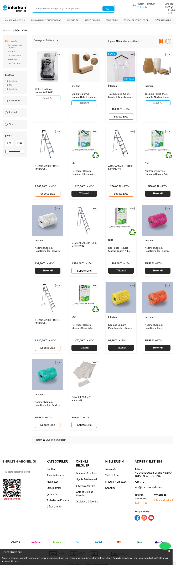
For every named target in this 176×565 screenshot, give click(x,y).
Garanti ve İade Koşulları (84, 493)
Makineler (73, 20)
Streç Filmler (92, 20)
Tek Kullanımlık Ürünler (15, 46)
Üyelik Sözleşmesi (86, 479)
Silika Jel (12, 51)
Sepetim (110, 488)
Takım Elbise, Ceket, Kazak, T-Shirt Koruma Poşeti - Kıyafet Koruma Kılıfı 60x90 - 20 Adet (120, 95)
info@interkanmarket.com (149, 487)
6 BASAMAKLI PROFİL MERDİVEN (47, 322)
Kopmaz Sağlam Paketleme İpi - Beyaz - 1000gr (47, 249)
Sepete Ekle (121, 117)
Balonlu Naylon (56, 475)
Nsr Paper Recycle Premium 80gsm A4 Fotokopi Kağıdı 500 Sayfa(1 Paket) (82, 173)
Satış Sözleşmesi (85, 485)
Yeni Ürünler (112, 475)
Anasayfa (7, 31)
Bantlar (51, 469)
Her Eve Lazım (14, 63)
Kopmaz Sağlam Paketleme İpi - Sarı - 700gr (119, 326)
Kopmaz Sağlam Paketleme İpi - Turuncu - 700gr (154, 326)
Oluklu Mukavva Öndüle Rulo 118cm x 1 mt (83, 95)
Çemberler (112, 20)
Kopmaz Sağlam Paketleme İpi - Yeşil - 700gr (47, 404)
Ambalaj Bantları (15, 20)
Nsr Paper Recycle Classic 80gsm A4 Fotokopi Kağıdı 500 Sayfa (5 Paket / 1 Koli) (83, 326)
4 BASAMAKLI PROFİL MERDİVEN (120, 168)
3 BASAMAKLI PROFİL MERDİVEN (47, 168)
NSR (9, 85)
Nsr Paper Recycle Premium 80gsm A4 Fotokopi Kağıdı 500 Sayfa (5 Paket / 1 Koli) (157, 173)
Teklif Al (48, 98)
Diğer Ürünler (162, 20)
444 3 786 (140, 503)
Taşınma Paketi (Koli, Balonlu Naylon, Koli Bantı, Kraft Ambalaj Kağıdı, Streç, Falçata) (157, 95)
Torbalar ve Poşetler (136, 20)
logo (107, 494)
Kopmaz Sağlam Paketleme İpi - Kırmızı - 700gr (157, 249)
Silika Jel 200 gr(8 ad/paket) (81, 399)
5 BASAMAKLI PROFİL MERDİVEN (84, 245)
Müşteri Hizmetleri (115, 481)
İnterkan (11, 81)
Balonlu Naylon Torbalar (46, 20)
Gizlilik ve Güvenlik (87, 501)
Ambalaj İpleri (14, 55)
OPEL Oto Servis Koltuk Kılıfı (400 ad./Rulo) (44, 91)
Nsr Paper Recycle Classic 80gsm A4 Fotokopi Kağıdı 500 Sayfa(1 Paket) (119, 249)
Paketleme (13, 59)
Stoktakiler (12, 100)
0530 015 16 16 (163, 499)
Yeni (9, 124)
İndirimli (11, 112)
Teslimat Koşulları (86, 473)
